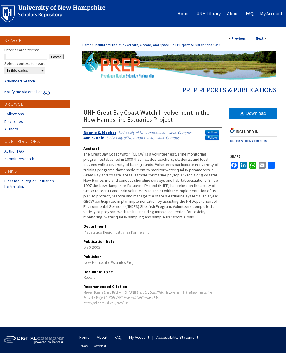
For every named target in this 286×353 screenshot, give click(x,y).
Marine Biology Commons (248, 140)
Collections (14, 114)
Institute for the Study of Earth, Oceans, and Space (132, 45)
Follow (212, 132)
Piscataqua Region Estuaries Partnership (29, 183)
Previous (238, 38)
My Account (139, 337)
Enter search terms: (21, 49)
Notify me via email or (27, 91)
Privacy (83, 346)
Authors (11, 129)
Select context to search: (26, 63)
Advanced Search (19, 81)
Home (86, 45)
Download (253, 113)
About (102, 337)
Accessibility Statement (177, 337)
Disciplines (13, 121)
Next (260, 38)
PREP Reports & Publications (192, 45)
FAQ (118, 337)
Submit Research (19, 158)
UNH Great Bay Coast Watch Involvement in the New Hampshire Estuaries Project (146, 115)
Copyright (100, 346)
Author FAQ (14, 151)
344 (217, 45)
